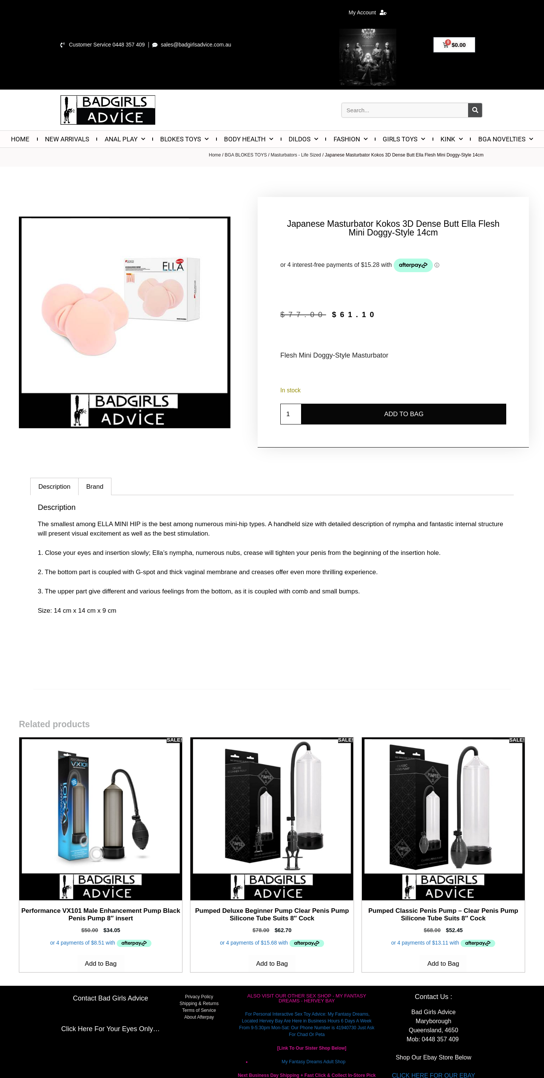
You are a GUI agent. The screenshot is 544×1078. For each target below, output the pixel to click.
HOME (20, 139)
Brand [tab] (94, 486)
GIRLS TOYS (404, 139)
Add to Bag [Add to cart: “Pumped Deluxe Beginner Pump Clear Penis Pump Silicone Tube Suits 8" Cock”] (272, 963)
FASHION (351, 139)
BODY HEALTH (248, 139)
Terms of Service (199, 1010)
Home (215, 155)
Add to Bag (403, 414)
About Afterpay (199, 1017)
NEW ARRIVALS (67, 139)
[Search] (475, 110)
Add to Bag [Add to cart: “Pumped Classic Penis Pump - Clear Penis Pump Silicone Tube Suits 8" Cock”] (443, 963)
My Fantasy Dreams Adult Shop (314, 1061)
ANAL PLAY (125, 139)
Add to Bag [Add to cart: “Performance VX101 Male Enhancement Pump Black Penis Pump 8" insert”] (101, 963)
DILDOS (303, 139)
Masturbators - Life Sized (295, 155)
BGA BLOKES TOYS (246, 155)
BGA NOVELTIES (505, 139)
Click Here (77, 1029)
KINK (451, 139)
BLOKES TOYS (184, 139)
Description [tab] (54, 486)
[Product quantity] (290, 414)
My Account (367, 12)
